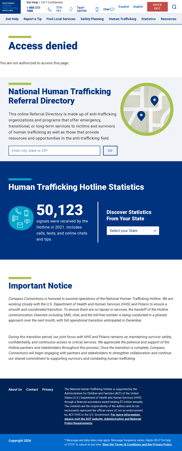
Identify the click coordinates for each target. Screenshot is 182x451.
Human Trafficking (122, 19)
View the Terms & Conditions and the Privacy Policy (137, 444)
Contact (32, 389)
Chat (108, 9)
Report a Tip (33, 19)
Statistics (148, 19)
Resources (168, 19)
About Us (15, 389)
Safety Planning (92, 19)
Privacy (47, 389)
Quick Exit (157, 6)
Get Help (12, 19)
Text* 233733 (88, 9)
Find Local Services (61, 19)
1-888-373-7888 (39, 9)
